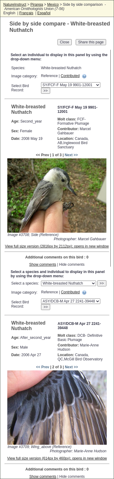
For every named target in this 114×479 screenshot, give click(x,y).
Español (43, 13)
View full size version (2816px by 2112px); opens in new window (57, 246)
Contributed (70, 76)
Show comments (42, 264)
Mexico (53, 4)
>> (45, 91)
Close (64, 42)
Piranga (36, 4)
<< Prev (42, 367)
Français (26, 13)
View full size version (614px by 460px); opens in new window (57, 458)
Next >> (71, 155)
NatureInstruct (14, 4)
